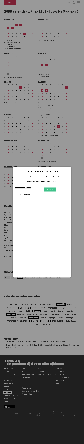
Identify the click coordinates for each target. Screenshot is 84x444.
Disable (50, 189)
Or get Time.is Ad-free (23, 187)
